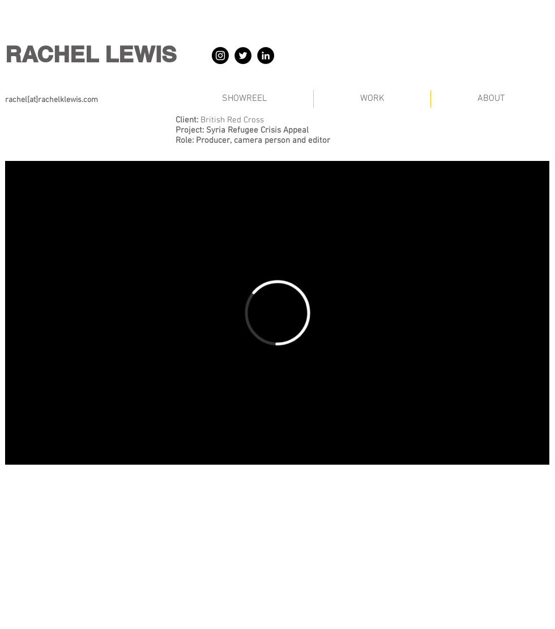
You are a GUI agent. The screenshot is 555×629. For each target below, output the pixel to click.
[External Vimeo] (277, 313)
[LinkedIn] (265, 55)
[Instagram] (220, 55)
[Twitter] (242, 55)
